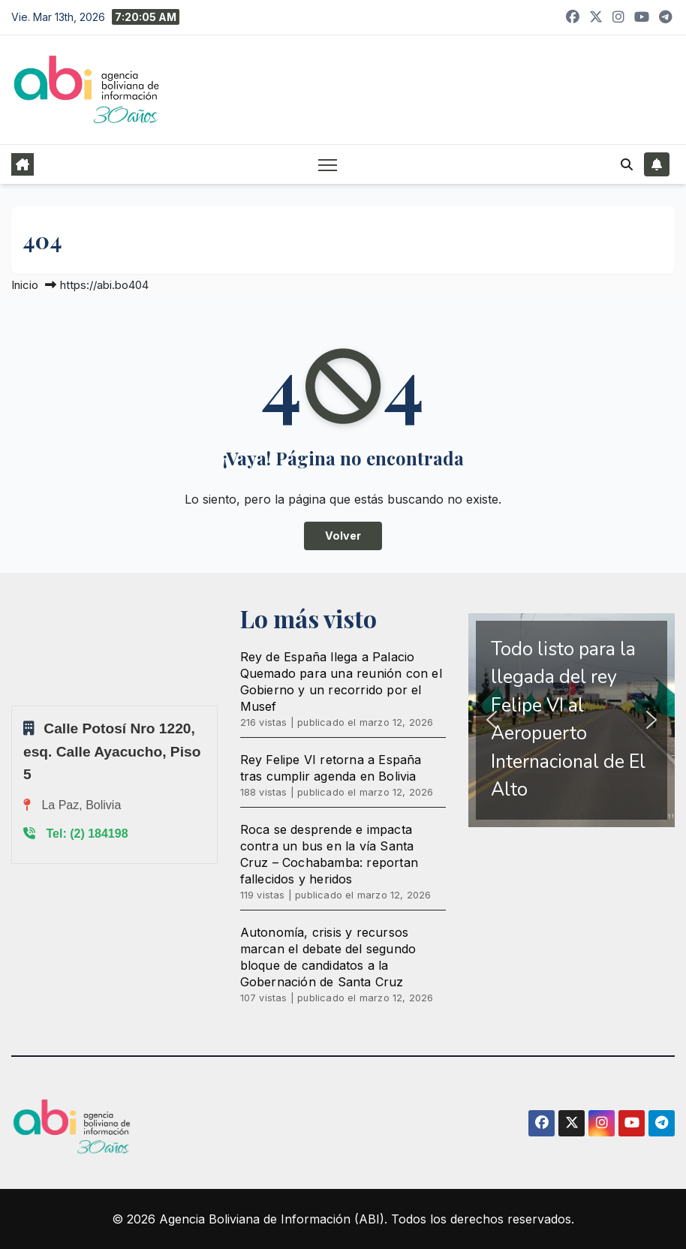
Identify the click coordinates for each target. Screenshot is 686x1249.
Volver (343, 535)
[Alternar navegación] (327, 164)
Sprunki (13, 705)
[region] (571, 720)
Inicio (24, 285)
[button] (627, 164)
